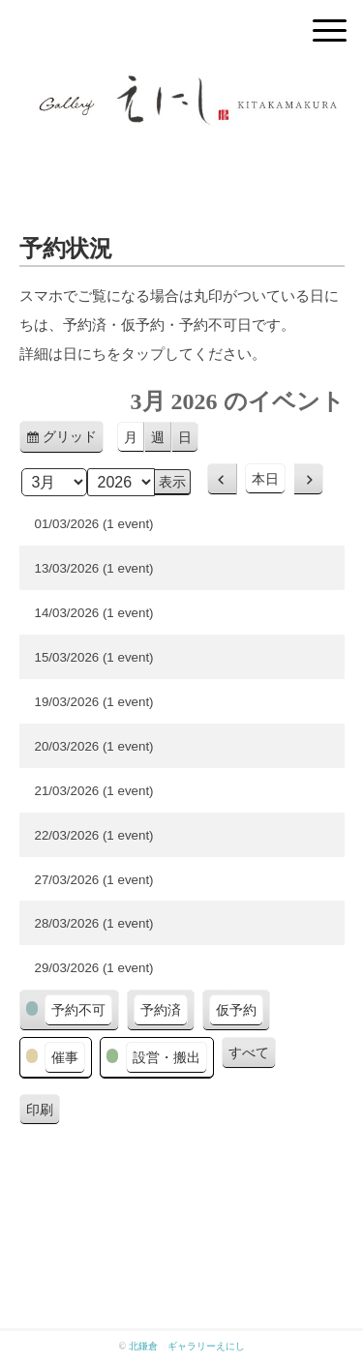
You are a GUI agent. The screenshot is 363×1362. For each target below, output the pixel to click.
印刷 (43, 1112)
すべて (248, 1052)
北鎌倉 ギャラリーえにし (187, 1346)
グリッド (73, 440)
